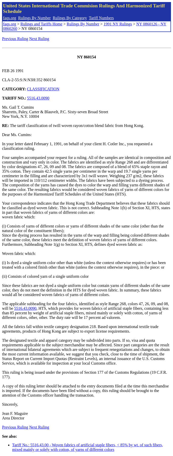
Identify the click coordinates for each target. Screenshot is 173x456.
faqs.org (9, 18)
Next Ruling (39, 39)
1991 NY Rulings (118, 24)
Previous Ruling (15, 39)
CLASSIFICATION (43, 89)
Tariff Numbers (101, 18)
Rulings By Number (34, 18)
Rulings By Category (70, 18)
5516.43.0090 (38, 98)
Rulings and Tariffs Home (41, 24)
